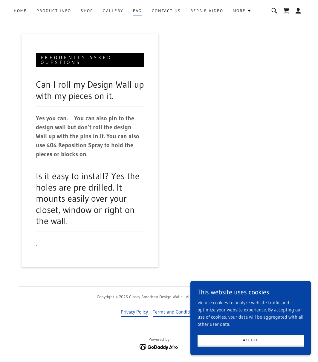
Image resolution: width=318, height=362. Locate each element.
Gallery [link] (113, 10)
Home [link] (20, 10)
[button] (242, 10)
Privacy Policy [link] (134, 312)
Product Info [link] (53, 10)
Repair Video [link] (206, 10)
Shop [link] (87, 10)
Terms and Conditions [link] (175, 312)
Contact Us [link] (166, 10)
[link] (286, 11)
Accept (251, 340)
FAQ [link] (137, 10)
